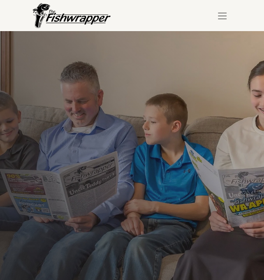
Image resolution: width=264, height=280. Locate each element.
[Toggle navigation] (222, 15)
